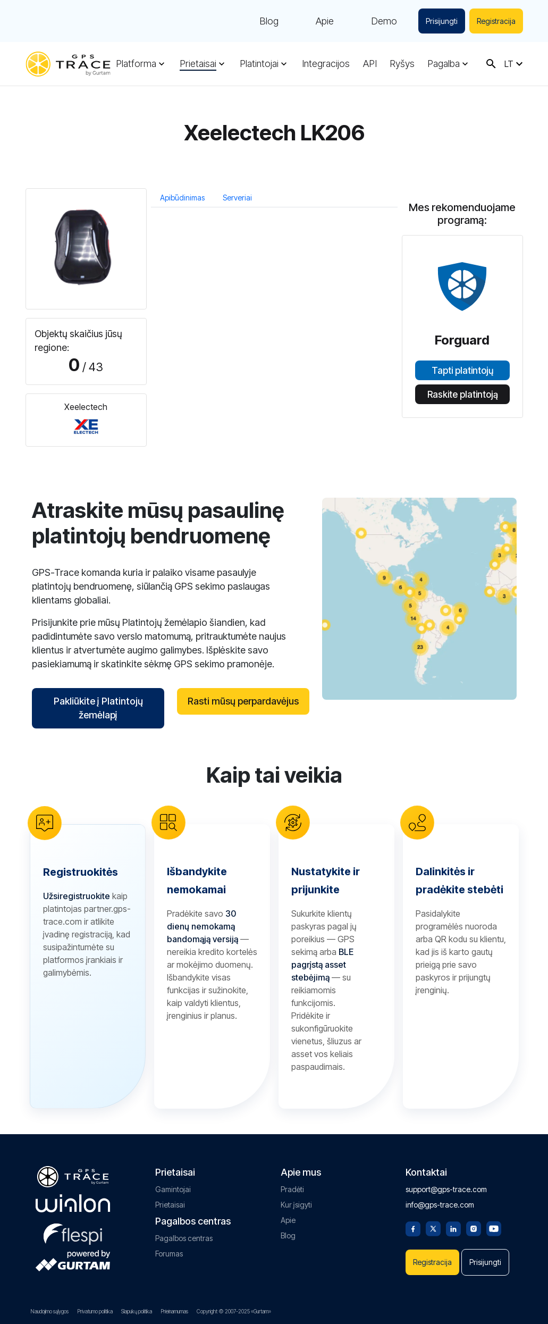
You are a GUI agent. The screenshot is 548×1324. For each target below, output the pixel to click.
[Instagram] (473, 1227)
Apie (325, 21)
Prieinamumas (174, 1311)
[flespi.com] (72, 1232)
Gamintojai (173, 1189)
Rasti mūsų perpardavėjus (243, 701)
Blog (269, 21)
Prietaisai (198, 64)
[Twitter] (433, 1227)
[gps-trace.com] (68, 64)
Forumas (169, 1253)
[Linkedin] (453, 1227)
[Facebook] (413, 1227)
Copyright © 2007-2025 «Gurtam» (234, 1311)
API (370, 64)
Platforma (136, 64)
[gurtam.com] (72, 1203)
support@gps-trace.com (446, 1189)
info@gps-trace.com (440, 1204)
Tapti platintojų (462, 370)
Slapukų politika (136, 1311)
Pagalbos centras (184, 1238)
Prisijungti (442, 21)
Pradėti (292, 1189)
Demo (384, 21)
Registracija (496, 21)
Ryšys (402, 64)
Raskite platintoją (462, 394)
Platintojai (259, 64)
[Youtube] (493, 1227)
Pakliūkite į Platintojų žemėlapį (97, 707)
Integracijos (326, 64)
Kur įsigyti (296, 1204)
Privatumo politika (95, 1311)
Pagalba (443, 64)
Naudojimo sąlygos (49, 1311)
